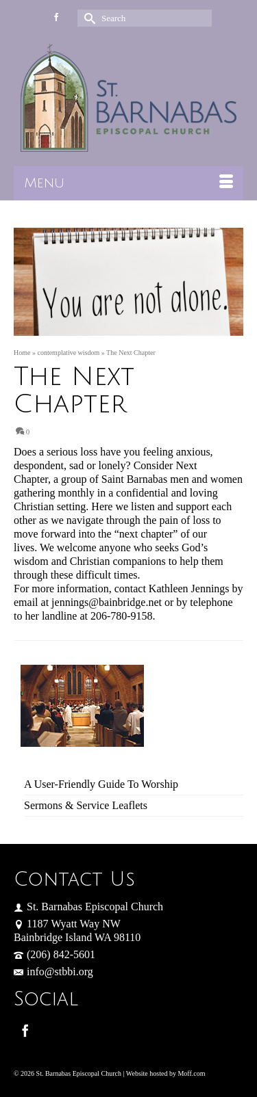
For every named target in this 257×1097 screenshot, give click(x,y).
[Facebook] (25, 1030)
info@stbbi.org (53, 971)
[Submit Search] (87, 18)
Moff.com (191, 1073)
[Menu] (128, 183)
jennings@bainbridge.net (106, 602)
